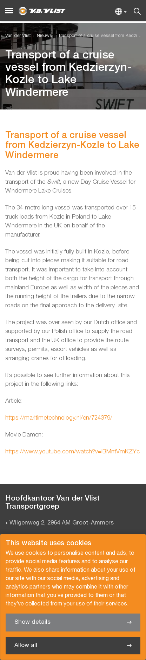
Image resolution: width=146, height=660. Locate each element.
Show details (32, 622)
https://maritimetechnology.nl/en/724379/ (58, 418)
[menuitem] (41, 36)
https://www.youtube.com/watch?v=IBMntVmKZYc (72, 451)
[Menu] (9, 11)
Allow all (25, 645)
